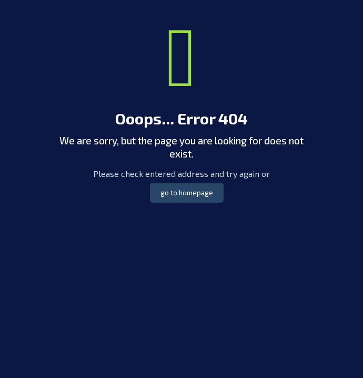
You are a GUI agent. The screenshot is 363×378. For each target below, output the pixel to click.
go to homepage (186, 192)
